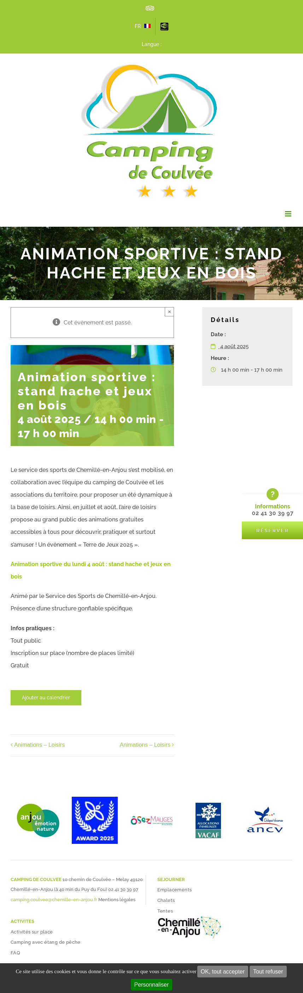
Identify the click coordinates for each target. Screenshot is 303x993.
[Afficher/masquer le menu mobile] (288, 214)
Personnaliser (151, 985)
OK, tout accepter (223, 972)
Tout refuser (268, 972)
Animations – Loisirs (39, 745)
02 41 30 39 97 (123, 889)
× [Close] (169, 312)
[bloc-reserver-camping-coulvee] (272, 490)
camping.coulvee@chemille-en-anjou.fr (54, 899)
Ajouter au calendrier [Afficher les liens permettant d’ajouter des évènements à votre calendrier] (46, 697)
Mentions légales (116, 899)
